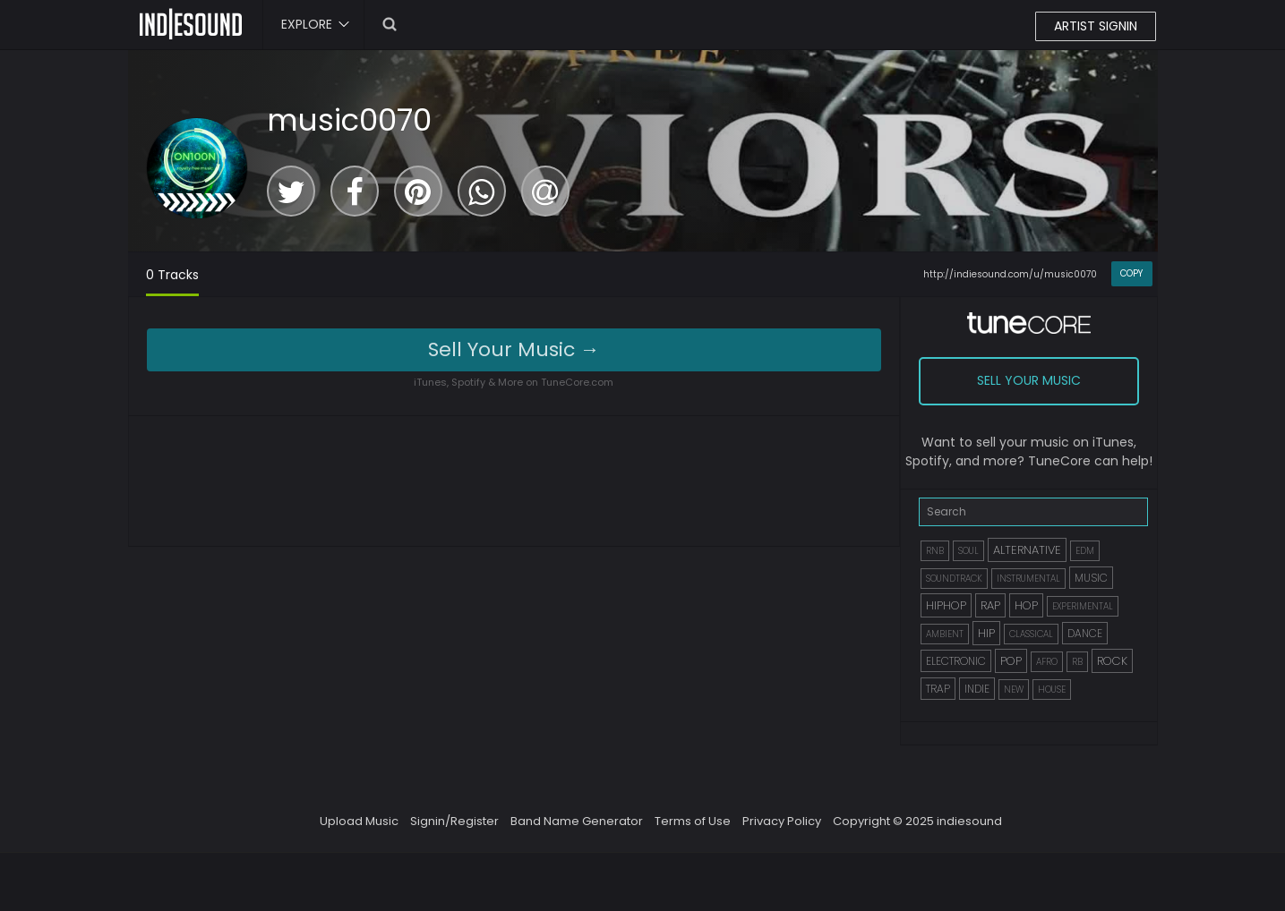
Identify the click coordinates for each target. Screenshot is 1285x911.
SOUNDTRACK (954, 578)
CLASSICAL (1031, 634)
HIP (986, 633)
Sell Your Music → (514, 349)
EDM (1084, 551)
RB (1077, 661)
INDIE (976, 688)
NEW (1014, 689)
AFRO (1047, 661)
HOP (1026, 605)
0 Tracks (172, 275)
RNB (935, 551)
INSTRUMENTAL (1028, 578)
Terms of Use (693, 821)
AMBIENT (945, 634)
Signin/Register (454, 821)
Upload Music (359, 821)
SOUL (968, 551)
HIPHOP (946, 605)
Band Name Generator (576, 821)
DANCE (1084, 633)
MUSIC (1091, 577)
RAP (990, 605)
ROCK (1112, 660)
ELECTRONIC (956, 660)
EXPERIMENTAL (1082, 606)
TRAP (938, 688)
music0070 (349, 119)
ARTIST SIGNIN (1095, 26)
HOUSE (1052, 689)
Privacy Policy (781, 821)
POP (1011, 660)
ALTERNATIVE (1027, 549)
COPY (1131, 273)
